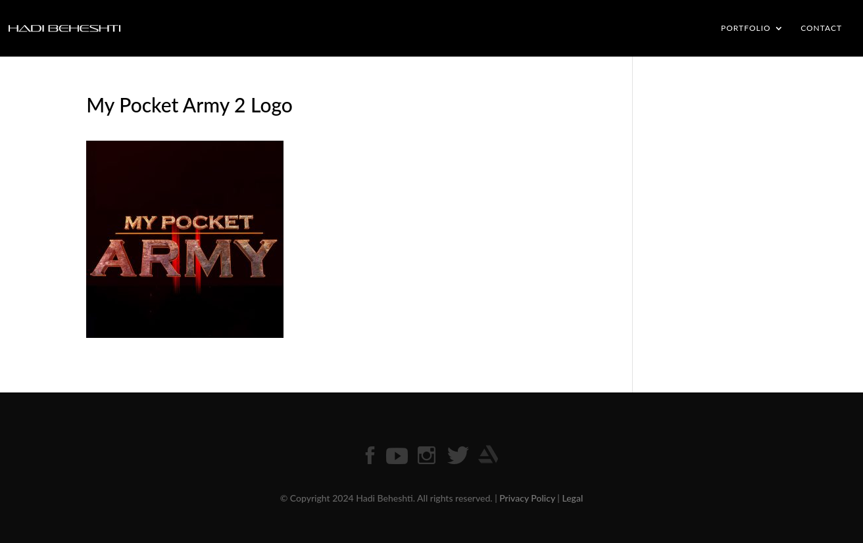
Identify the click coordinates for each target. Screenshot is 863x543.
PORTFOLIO (746, 28)
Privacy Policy (527, 498)
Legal (572, 498)
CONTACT (821, 28)
